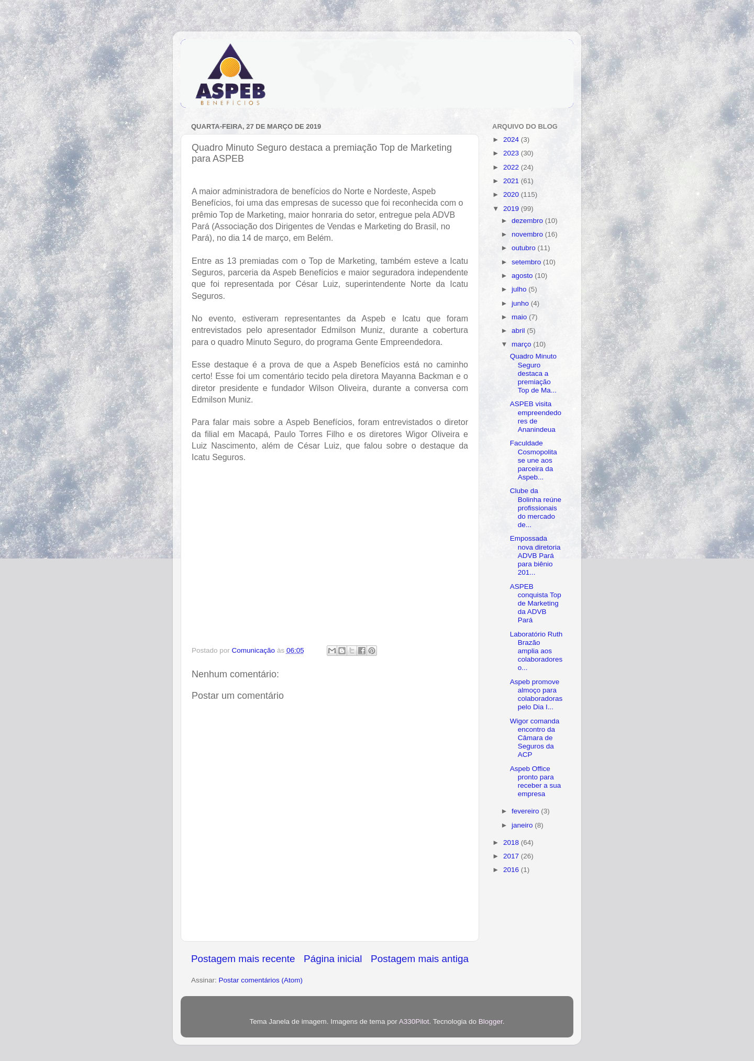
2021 (512, 181)
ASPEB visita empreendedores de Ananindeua (535, 416)
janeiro (523, 825)
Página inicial (333, 958)
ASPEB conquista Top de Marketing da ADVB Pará (535, 603)
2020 (512, 194)
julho (520, 289)
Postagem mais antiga (420, 958)
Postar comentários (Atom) (261, 980)
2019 (512, 209)
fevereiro (526, 811)
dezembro (528, 221)
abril (519, 330)
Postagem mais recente (243, 958)
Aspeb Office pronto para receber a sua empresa (535, 781)
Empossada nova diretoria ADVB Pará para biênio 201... (535, 555)
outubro (525, 248)
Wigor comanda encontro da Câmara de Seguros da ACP (535, 738)
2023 (512, 153)
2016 (512, 870)
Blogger (491, 1021)
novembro (528, 234)
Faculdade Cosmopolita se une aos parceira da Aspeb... (533, 460)
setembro (527, 262)
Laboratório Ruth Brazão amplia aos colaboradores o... (536, 651)
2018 (512, 842)
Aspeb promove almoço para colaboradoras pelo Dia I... (536, 694)
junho (521, 303)
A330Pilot (414, 1021)
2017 (512, 856)
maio (520, 317)
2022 (512, 167)
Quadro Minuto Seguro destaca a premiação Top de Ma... (533, 373)
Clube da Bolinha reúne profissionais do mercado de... (535, 508)
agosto (523, 276)
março (522, 344)
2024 (512, 139)
